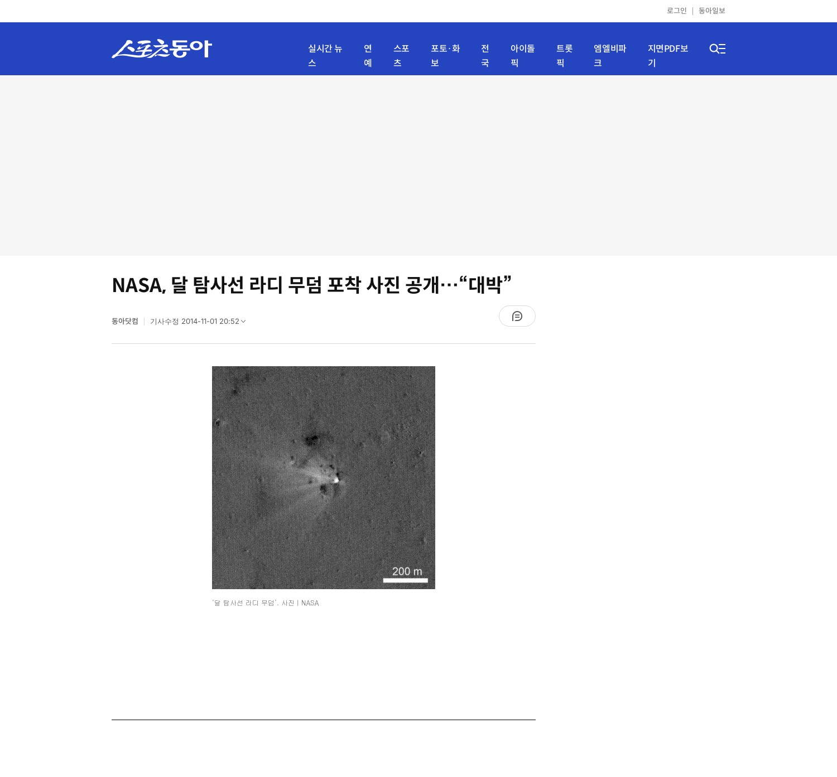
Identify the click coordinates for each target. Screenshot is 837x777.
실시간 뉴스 (325, 56)
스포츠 (401, 56)
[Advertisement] (418, 164)
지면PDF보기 (668, 56)
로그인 (677, 11)
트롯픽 (564, 56)
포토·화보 (445, 56)
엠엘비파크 (610, 56)
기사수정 (201, 324)
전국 (485, 56)
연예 (368, 56)
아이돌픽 (523, 56)
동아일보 (712, 11)
